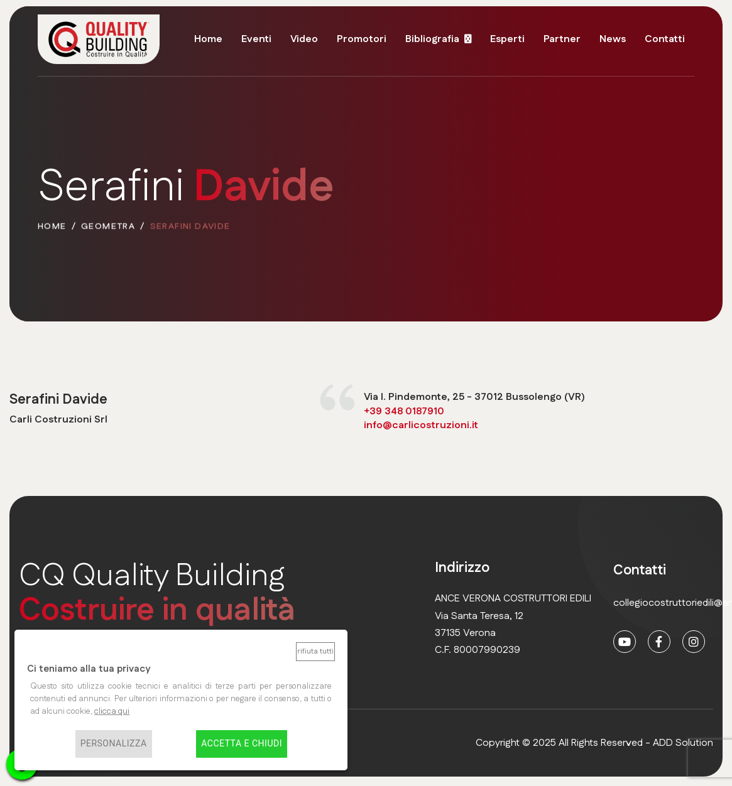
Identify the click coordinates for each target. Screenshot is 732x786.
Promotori (361, 39)
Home (208, 39)
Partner (562, 39)
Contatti (665, 39)
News (612, 39)
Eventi (256, 39)
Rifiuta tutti (315, 651)
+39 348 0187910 (404, 412)
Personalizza (113, 744)
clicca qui (111, 711)
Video (304, 39)
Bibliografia (432, 39)
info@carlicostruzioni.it (421, 426)
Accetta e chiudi (241, 744)
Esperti (507, 39)
